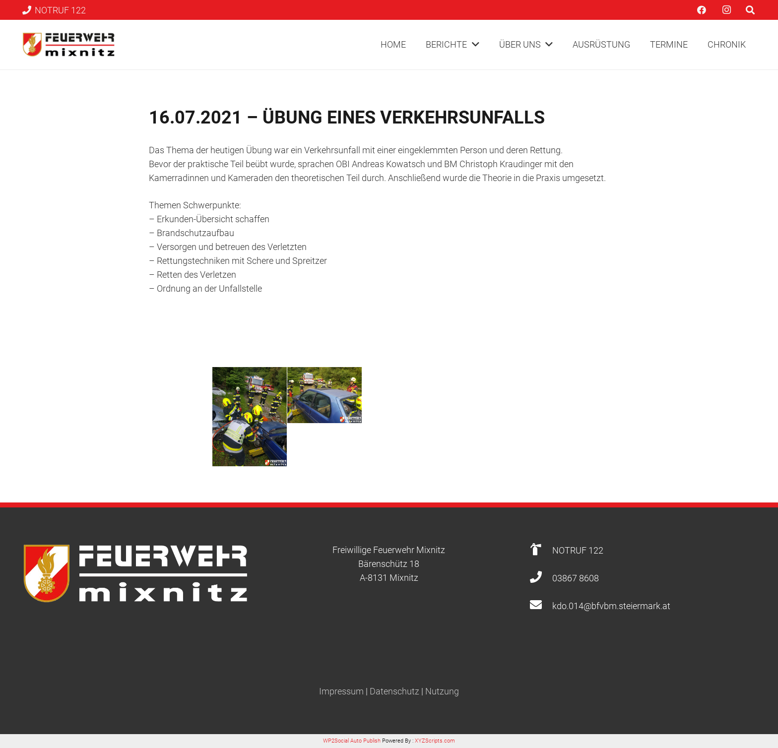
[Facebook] (702, 10)
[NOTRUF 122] (540, 550)
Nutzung (442, 691)
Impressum (341, 691)
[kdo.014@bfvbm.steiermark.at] (540, 606)
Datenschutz (394, 691)
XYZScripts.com (435, 741)
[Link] (68, 44)
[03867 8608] (540, 578)
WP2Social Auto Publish (352, 741)
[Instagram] (726, 10)
